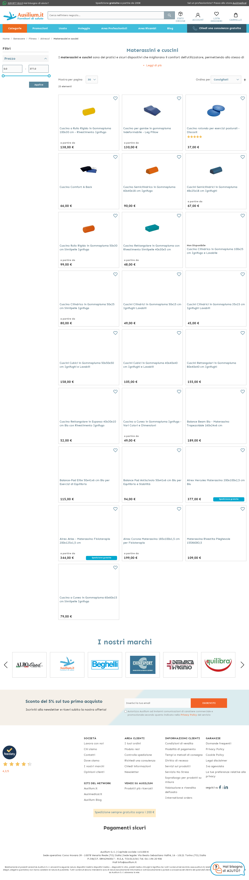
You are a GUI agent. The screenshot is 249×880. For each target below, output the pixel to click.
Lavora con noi (94, 743)
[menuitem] (14, 28)
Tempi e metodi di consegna (183, 754)
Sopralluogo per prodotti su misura (183, 780)
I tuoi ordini (132, 743)
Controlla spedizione (138, 754)
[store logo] (23, 15)
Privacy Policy (189, 714)
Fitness (33, 38)
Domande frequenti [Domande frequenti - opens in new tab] (218, 743)
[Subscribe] (209, 703)
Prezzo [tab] (9, 59)
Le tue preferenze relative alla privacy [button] (226, 774)
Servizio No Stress (177, 772)
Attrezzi (45, 38)
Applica (38, 84)
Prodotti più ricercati (138, 788)
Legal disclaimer (216, 760)
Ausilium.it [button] (91, 788)
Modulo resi (132, 749)
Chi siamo (90, 749)
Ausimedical (239, 3)
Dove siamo (91, 760)
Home (6, 38)
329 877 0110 (15, 3)
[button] (244, 80)
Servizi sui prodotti (177, 766)
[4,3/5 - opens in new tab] (43, 759)
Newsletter (131, 772)
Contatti (89, 754)
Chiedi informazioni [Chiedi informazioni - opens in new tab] (137, 766)
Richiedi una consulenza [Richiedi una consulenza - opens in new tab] (139, 760)
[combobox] (111, 15)
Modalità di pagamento (180, 749)
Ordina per (203, 79)
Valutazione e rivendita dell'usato (180, 790)
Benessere (19, 38)
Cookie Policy (215, 754)
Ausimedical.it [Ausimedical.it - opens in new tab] (93, 794)
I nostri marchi (94, 766)
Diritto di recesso (176, 760)
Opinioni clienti (94, 772)
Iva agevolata (215, 766)
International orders (178, 797)
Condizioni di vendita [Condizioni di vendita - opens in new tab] (179, 743)
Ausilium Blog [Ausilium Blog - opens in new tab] (93, 799)
